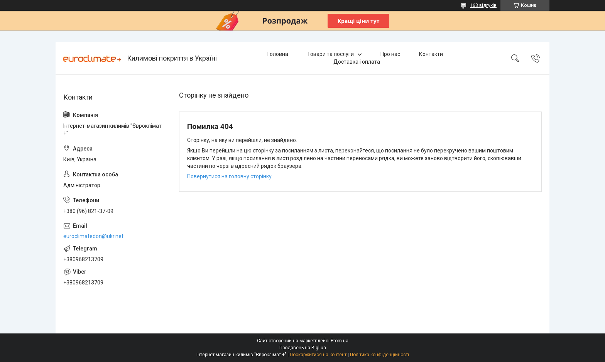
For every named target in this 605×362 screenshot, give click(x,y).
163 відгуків (483, 5)
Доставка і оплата (356, 62)
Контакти (431, 54)
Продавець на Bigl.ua (302, 347)
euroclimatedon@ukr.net (93, 236)
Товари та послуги (330, 54)
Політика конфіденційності (379, 354)
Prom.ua (339, 340)
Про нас (390, 54)
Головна (277, 54)
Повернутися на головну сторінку (229, 176)
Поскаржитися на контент (318, 354)
